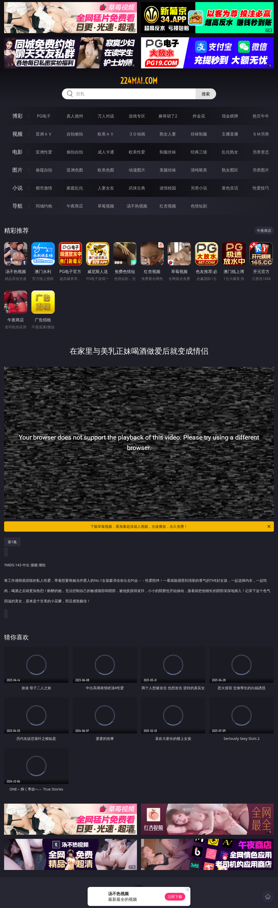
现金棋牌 (230, 116)
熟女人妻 (168, 134)
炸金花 (199, 116)
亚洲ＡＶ (44, 134)
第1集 (12, 541)
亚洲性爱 (44, 152)
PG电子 (44, 116)
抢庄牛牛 (261, 116)
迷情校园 (168, 188)
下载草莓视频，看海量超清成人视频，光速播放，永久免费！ (180, 526)
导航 (17, 205)
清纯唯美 (199, 170)
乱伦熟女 (230, 152)
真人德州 (75, 116)
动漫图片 (137, 170)
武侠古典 (137, 188)
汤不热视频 (137, 206)
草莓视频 (106, 206)
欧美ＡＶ (106, 134)
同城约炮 (44, 206)
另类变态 (261, 152)
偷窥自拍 (44, 170)
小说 (17, 187)
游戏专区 (137, 116)
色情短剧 (199, 206)
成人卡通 (106, 152)
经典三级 (199, 152)
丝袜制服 (199, 134)
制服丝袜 (168, 152)
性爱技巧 (261, 188)
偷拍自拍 (75, 152)
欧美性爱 (137, 152)
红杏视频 (168, 206)
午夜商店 (75, 206)
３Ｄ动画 (137, 134)
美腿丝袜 (168, 170)
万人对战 (106, 116)
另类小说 (199, 188)
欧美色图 (106, 170)
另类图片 (261, 170)
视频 (17, 133)
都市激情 (44, 188)
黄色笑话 (230, 188)
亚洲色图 (75, 170)
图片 (17, 169)
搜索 (206, 94)
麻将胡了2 (168, 116)
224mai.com (138, 81)
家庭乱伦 (75, 188)
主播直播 (230, 134)
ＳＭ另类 (261, 134)
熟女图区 (230, 170)
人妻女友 (106, 188)
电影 (17, 151)
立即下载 (175, 896)
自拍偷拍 (75, 134)
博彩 (17, 115)
